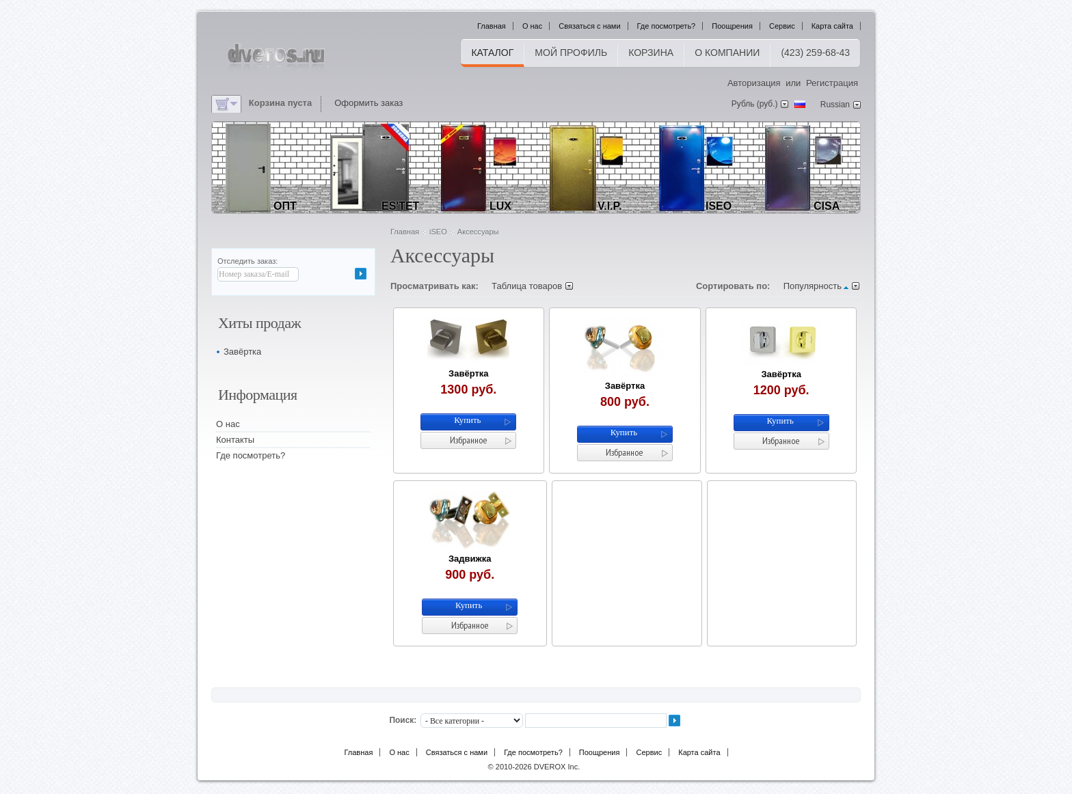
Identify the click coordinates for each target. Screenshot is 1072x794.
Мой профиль (571, 52)
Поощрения (732, 26)
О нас (532, 26)
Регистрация (832, 83)
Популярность (812, 286)
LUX (500, 206)
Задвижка (470, 558)
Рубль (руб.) (755, 104)
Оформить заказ (368, 103)
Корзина (650, 52)
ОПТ (285, 206)
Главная (491, 26)
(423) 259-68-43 (815, 52)
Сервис (782, 26)
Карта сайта (832, 26)
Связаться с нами (589, 26)
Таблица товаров (527, 286)
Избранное (468, 440)
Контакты (235, 440)
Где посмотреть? (666, 26)
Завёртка (468, 373)
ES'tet (400, 206)
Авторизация (754, 83)
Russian (835, 104)
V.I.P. (610, 206)
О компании (727, 52)
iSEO (719, 206)
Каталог (492, 52)
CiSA (827, 206)
